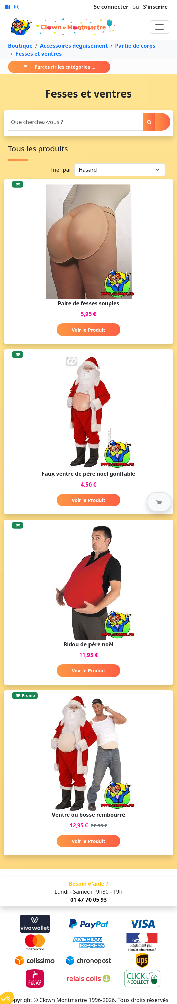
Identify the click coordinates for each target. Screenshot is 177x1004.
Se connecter (111, 6)
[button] (159, 502)
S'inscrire (155, 6)
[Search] (75, 122)
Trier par (60, 169)
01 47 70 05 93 (88, 899)
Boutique (20, 45)
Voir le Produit (88, 329)
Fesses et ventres (38, 53)
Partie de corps (135, 45)
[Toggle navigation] (159, 27)
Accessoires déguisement (74, 45)
